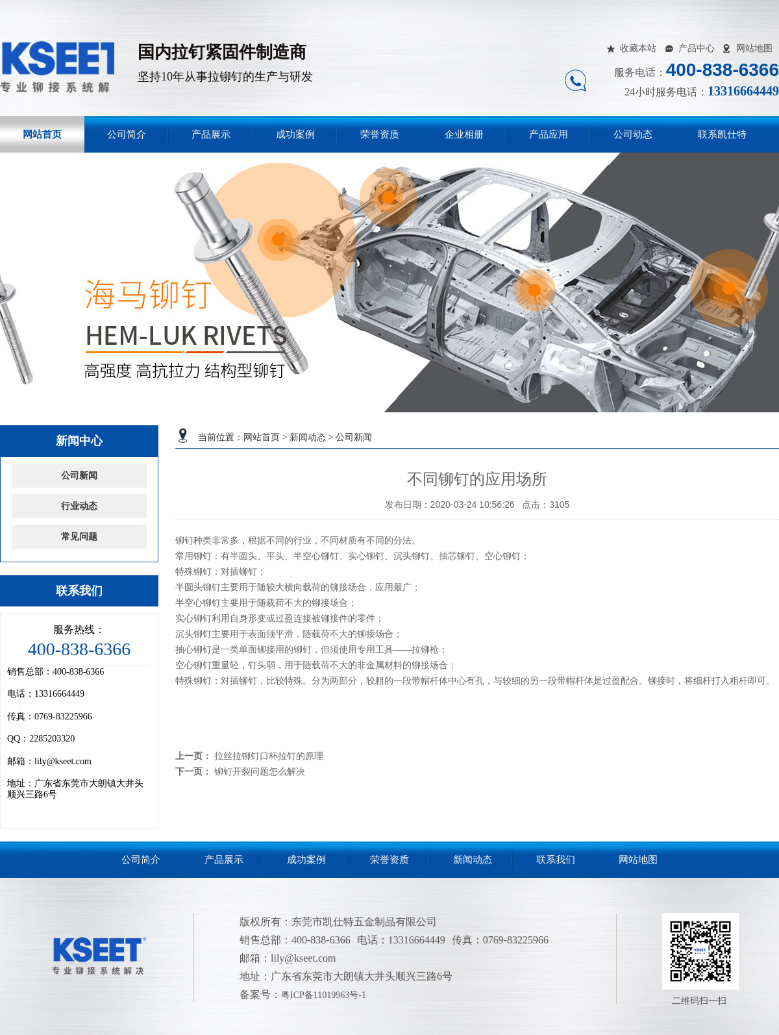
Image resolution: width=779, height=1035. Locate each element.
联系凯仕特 (722, 134)
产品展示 (211, 134)
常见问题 (79, 537)
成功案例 (295, 134)
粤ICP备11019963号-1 (323, 995)
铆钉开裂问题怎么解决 (259, 771)
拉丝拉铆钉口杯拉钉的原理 (268, 756)
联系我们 (555, 859)
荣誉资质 (379, 134)
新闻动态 (308, 437)
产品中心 (696, 48)
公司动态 (632, 134)
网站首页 (42, 134)
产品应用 (548, 134)
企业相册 (464, 134)
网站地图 (754, 48)
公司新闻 (354, 437)
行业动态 (79, 506)
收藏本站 (638, 48)
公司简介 (126, 134)
